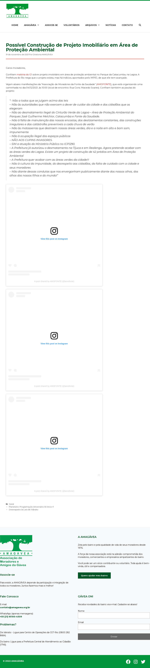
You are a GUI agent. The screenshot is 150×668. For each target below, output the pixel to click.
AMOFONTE (104, 84)
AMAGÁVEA (33, 25)
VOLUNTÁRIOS (71, 25)
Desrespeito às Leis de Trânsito (23, 510)
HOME (15, 25)
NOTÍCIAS (111, 25)
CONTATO (127, 25)
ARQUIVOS (94, 25)
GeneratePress (15, 659)
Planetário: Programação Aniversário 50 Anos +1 (31, 507)
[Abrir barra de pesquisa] (140, 25)
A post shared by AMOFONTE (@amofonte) (54, 281)
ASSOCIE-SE (51, 25)
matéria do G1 (24, 74)
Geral (11, 504)
